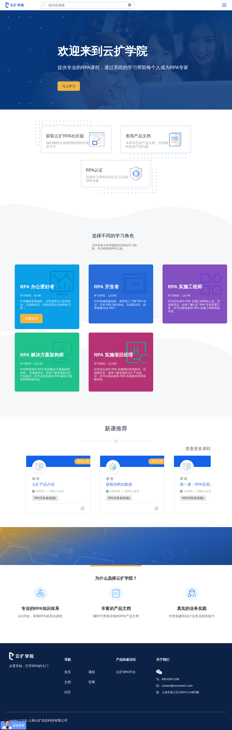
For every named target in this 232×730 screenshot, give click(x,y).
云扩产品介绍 (43, 484)
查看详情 (31, 318)
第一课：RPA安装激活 (194, 484)
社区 (67, 692)
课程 (91, 672)
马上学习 (68, 86)
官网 (91, 682)
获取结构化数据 (119, 484)
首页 (67, 672)
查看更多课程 (198, 448)
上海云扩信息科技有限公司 (48, 720)
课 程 (36, 478)
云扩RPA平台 (126, 672)
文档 (67, 682)
